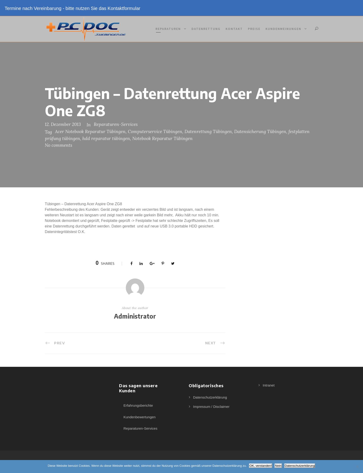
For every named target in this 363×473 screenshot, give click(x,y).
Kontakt (234, 29)
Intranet (269, 385)
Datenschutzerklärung (210, 397)
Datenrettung (205, 29)
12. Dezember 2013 (63, 124)
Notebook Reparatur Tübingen (162, 138)
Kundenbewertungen (139, 417)
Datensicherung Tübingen (260, 131)
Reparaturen (168, 29)
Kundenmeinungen (283, 29)
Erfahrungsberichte (138, 405)
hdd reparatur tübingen (106, 138)
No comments (58, 145)
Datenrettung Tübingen (208, 131)
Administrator (135, 316)
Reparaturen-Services (116, 124)
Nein (278, 465)
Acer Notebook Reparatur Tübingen (90, 131)
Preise (254, 29)
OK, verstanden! (261, 465)
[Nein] (357, 466)
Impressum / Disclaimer (211, 407)
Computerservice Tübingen (155, 131)
